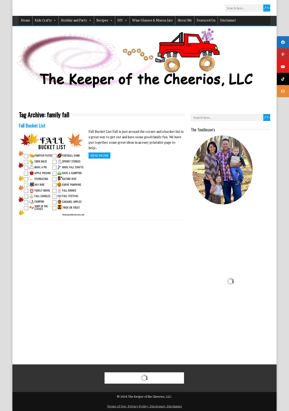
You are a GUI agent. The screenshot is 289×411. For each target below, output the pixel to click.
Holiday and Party (76, 20)
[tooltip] (283, 42)
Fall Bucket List (32, 125)
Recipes (104, 20)
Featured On (206, 20)
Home (25, 20)
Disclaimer (228, 20)
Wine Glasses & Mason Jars (152, 20)
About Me (184, 20)
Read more (99, 155)
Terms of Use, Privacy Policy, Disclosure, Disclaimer (144, 406)
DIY (122, 20)
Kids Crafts (45, 20)
